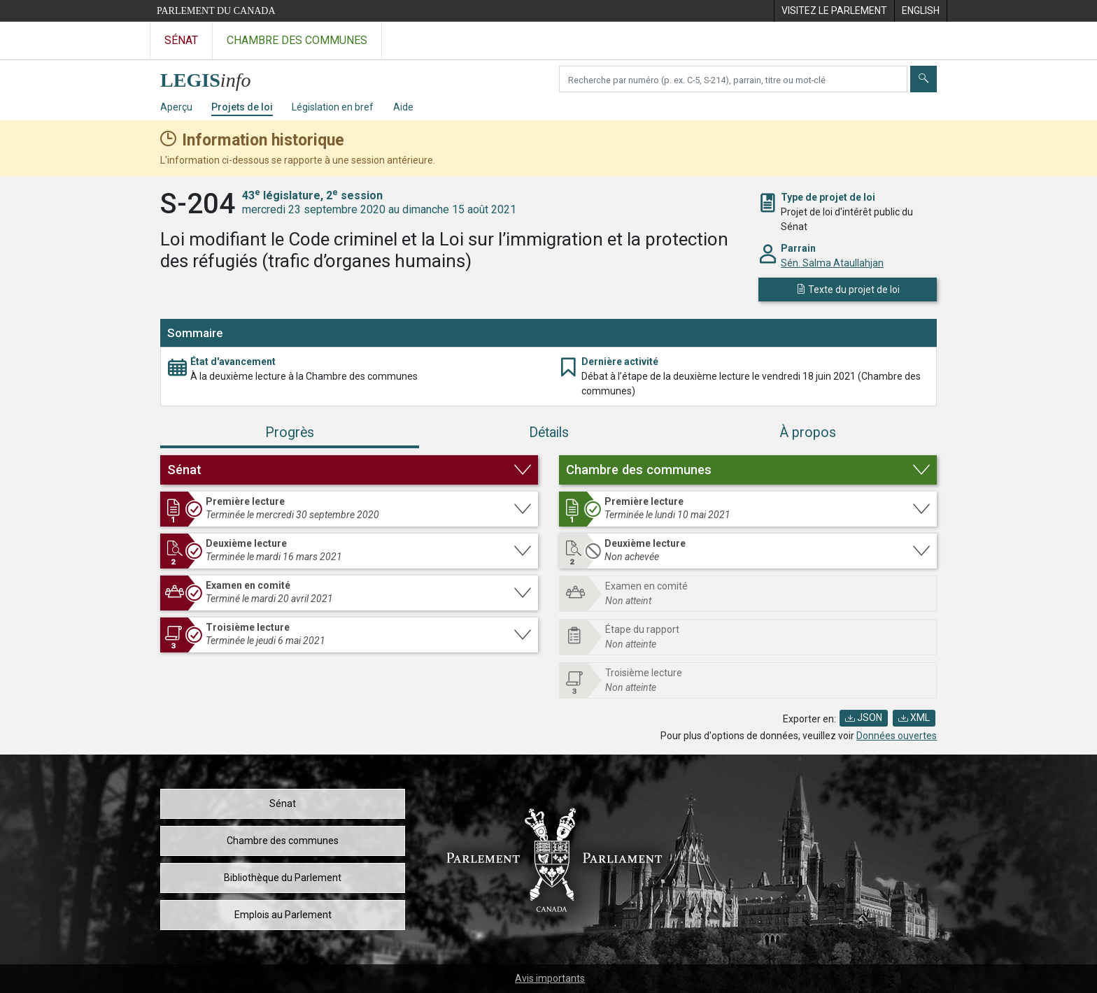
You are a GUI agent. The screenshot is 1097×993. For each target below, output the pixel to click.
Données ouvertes (896, 735)
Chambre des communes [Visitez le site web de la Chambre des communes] (297, 40)
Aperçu (176, 107)
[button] (349, 470)
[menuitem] (834, 11)
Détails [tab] (549, 432)
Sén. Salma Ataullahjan (832, 263)
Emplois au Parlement (283, 914)
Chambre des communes (283, 840)
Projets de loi (242, 107)
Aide (403, 107)
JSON (863, 717)
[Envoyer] (923, 79)
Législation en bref (333, 107)
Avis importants (550, 978)
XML (914, 717)
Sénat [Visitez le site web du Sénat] (181, 40)
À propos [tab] (807, 432)
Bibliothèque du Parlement (282, 877)
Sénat (282, 803)
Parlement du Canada (216, 11)
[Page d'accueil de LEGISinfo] (213, 76)
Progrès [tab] (289, 432)
